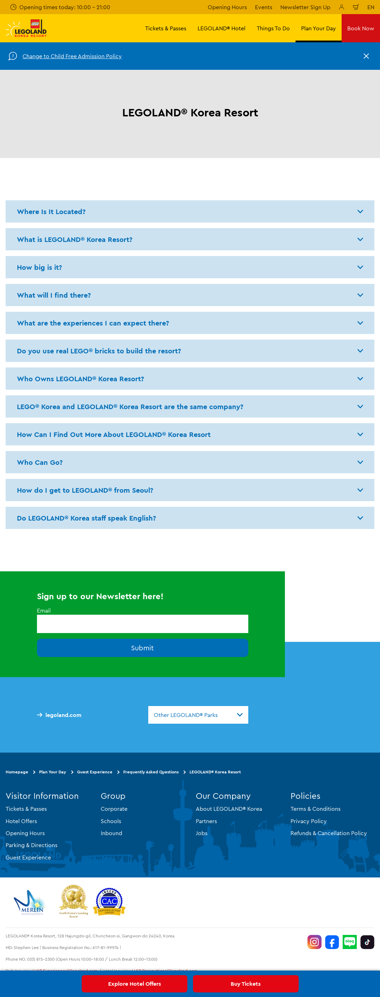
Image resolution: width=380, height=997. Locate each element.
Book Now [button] (360, 28)
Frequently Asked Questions (151, 771)
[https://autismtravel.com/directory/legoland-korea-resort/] (109, 902)
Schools (111, 821)
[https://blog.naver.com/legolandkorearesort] (350, 942)
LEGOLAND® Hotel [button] (221, 28)
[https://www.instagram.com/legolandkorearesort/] (314, 942)
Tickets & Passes (26, 808)
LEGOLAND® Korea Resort (215, 771)
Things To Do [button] (273, 28)
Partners (206, 821)
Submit (142, 647)
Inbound (111, 833)
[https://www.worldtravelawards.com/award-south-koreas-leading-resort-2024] (73, 902)
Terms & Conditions (316, 808)
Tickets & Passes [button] (165, 28)
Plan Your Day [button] (318, 28)
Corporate (114, 808)
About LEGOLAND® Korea (229, 808)
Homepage (17, 771)
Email (44, 610)
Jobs (201, 833)
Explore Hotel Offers (134, 983)
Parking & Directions (31, 845)
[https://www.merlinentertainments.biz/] (30, 902)
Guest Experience (94, 771)
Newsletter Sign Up (305, 7)
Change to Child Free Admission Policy (72, 56)
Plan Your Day (52, 771)
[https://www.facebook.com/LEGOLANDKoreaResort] (332, 942)
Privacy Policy (309, 821)
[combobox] (198, 715)
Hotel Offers (21, 821)
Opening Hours (227, 7)
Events (263, 7)
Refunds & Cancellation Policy (329, 833)
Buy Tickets (246, 983)
